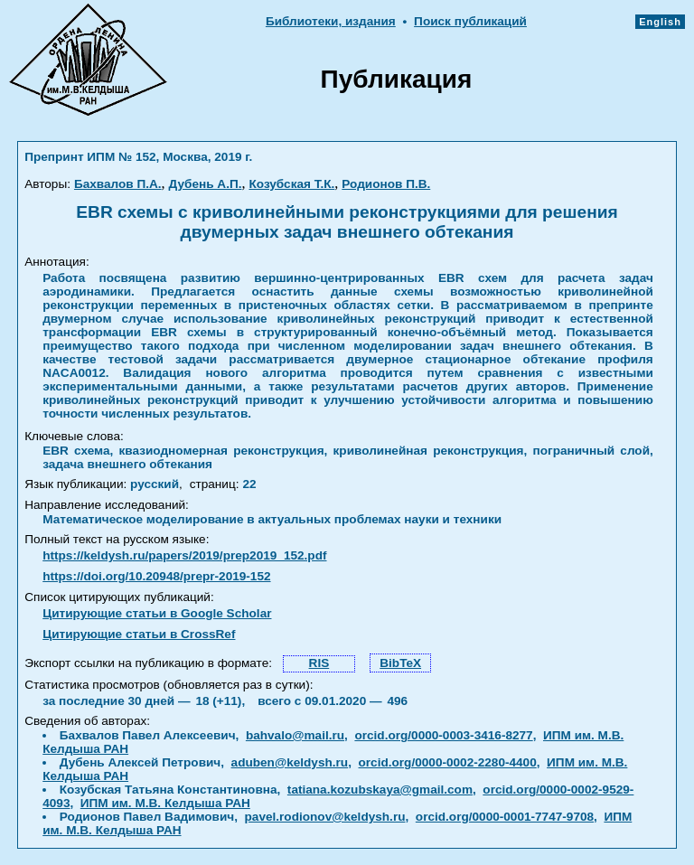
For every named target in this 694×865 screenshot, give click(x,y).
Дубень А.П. (205, 184)
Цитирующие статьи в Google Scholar (156, 613)
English (660, 21)
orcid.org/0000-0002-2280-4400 (448, 762)
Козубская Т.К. (291, 184)
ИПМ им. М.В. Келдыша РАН (165, 803)
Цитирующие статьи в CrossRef (138, 634)
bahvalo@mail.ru (295, 735)
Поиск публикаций (470, 21)
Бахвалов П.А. (118, 184)
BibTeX (400, 663)
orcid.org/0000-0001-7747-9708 (505, 816)
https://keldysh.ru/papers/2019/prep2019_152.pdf (184, 555)
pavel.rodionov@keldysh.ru (325, 816)
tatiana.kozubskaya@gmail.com (380, 789)
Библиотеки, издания (331, 21)
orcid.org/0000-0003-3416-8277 (443, 735)
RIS (319, 663)
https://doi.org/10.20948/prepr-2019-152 (156, 576)
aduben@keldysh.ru (290, 762)
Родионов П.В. (386, 184)
